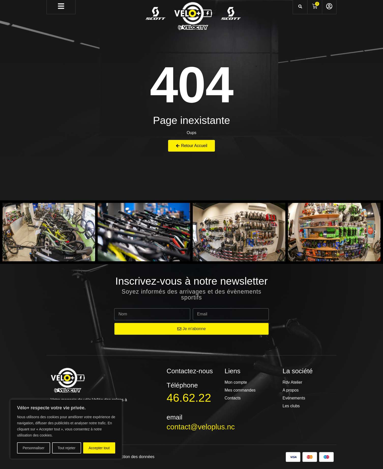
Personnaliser (34, 448)
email (174, 417)
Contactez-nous (190, 371)
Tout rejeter (67, 448)
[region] (66, 429)
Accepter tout (99, 448)
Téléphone (182, 385)
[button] (7, 232)
